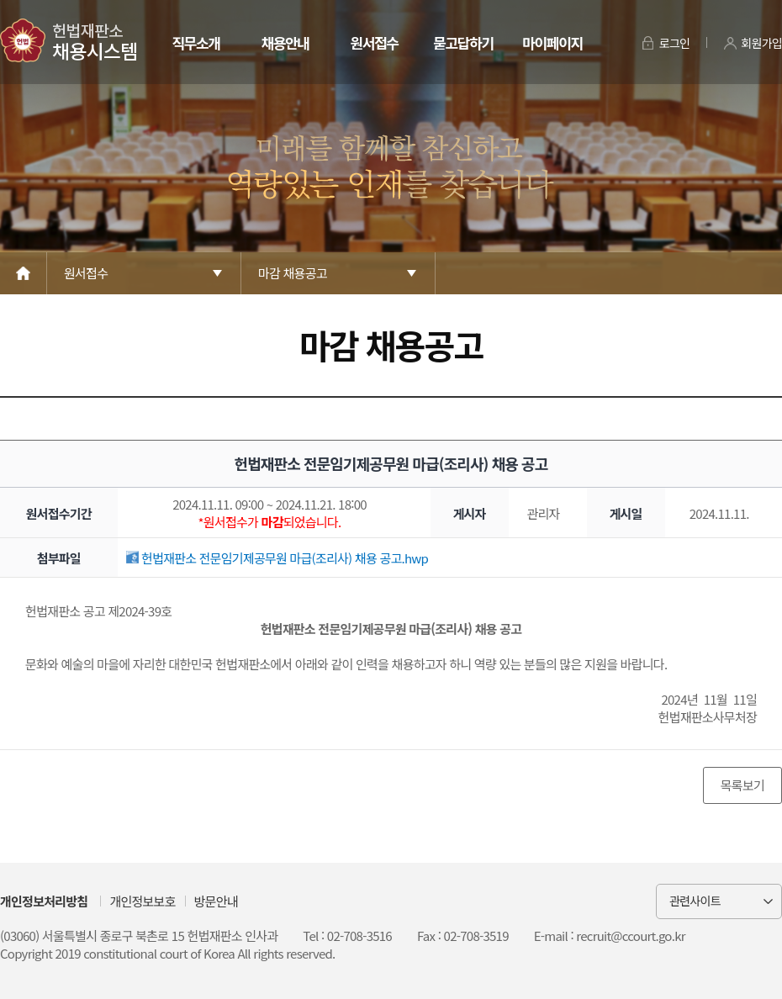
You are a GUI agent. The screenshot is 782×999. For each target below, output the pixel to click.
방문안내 (216, 901)
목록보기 (742, 785)
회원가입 (761, 42)
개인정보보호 (142, 901)
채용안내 (285, 42)
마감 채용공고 (292, 273)
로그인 (674, 42)
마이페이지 (552, 42)
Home (23, 273)
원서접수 (374, 42)
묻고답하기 (463, 42)
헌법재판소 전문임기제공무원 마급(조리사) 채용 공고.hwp (277, 558)
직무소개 (195, 42)
